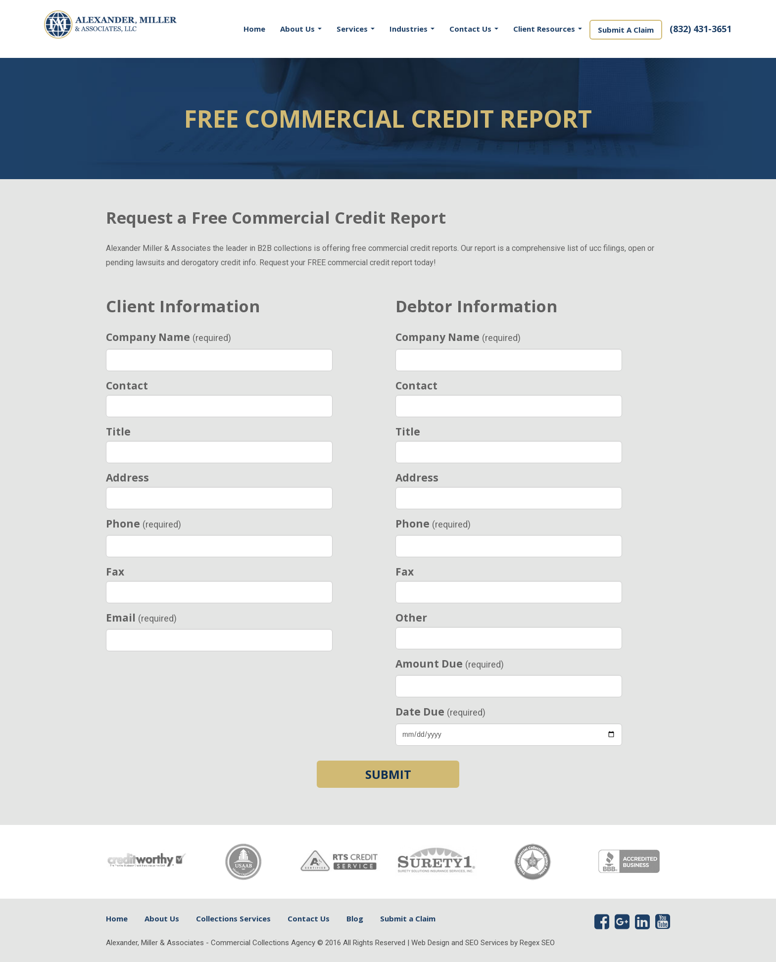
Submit (388, 774)
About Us (301, 29)
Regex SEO (537, 942)
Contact (127, 385)
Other (411, 618)
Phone (143, 523)
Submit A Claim (626, 30)
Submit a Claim (408, 918)
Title (118, 431)
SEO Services (486, 942)
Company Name (168, 337)
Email (141, 618)
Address (127, 477)
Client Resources (547, 29)
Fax (115, 571)
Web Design (430, 942)
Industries (412, 29)
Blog (354, 918)
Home (254, 29)
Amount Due (449, 664)
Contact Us (473, 29)
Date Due (440, 712)
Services (356, 29)
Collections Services (233, 918)
